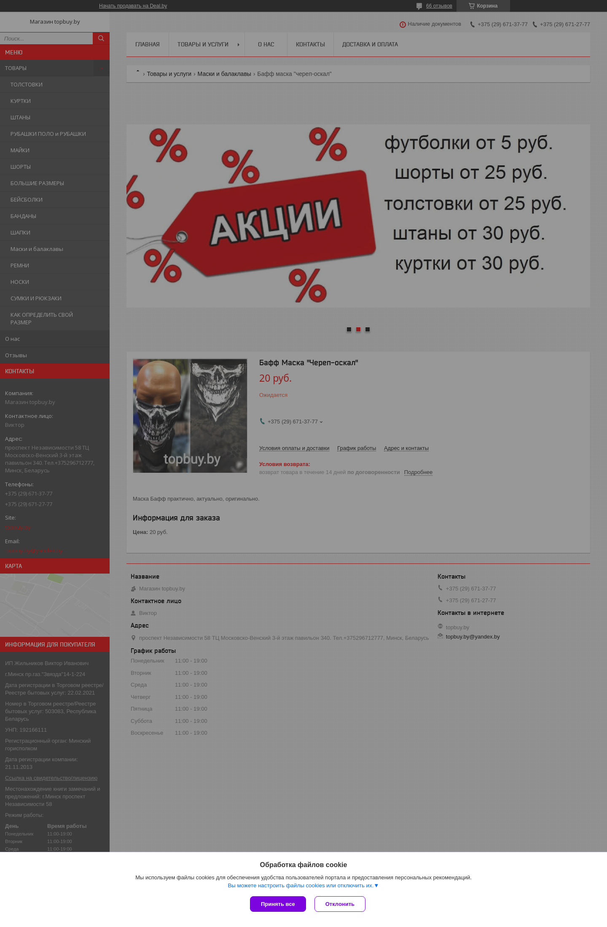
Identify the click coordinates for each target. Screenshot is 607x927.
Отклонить (340, 904)
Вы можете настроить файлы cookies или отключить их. (300, 885)
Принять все (278, 904)
